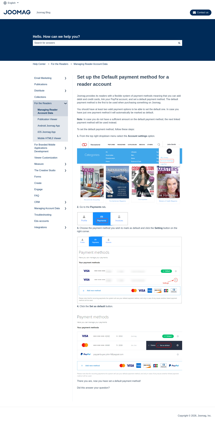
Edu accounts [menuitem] (41, 221)
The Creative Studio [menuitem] (44, 170)
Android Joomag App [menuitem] (49, 125)
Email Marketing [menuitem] (43, 78)
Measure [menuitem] (39, 164)
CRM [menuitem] (37, 202)
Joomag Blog (43, 12)
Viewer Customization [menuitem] (45, 157)
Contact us (200, 12)
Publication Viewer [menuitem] (47, 119)
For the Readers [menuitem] (43, 103)
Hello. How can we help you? (56, 37)
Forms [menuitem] (37, 176)
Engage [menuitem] (38, 189)
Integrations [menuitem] (40, 227)
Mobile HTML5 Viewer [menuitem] (49, 138)
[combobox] (104, 43)
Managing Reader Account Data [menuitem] (47, 111)
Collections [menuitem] (40, 97)
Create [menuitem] (38, 183)
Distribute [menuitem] (39, 90)
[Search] (179, 43)
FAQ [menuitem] (36, 195)
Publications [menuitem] (40, 84)
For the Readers (59, 64)
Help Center (39, 64)
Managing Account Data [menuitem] (47, 208)
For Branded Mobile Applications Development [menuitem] (44, 148)
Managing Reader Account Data (91, 64)
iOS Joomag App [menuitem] (47, 132)
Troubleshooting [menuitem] (42, 214)
